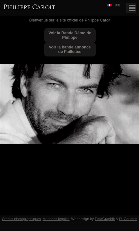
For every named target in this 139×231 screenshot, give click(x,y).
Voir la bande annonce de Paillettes (70, 49)
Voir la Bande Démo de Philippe (69, 35)
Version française (110, 5)
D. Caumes (128, 219)
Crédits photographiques (21, 219)
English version (118, 5)
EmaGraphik (105, 219)
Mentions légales (56, 219)
